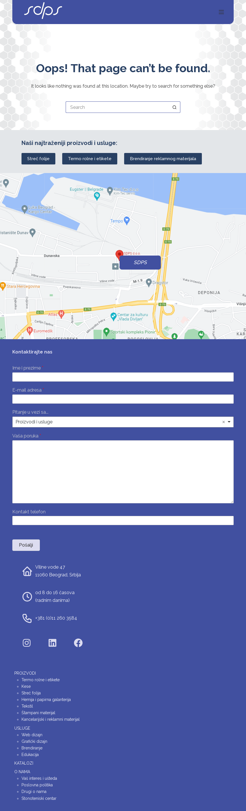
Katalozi (23, 763)
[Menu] (221, 12)
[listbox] (123, 422)
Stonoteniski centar (39, 798)
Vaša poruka (26, 436)
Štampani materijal (38, 712)
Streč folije (38, 158)
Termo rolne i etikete (90, 158)
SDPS (140, 262)
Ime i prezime (27, 368)
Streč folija (31, 693)
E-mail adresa (28, 390)
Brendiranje (32, 748)
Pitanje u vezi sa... (30, 412)
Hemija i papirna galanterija (46, 699)
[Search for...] (117, 107)
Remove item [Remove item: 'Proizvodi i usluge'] (224, 422)
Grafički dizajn (34, 741)
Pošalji (26, 545)
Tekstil (27, 706)
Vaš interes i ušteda (39, 778)
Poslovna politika (37, 785)
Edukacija (30, 754)
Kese (26, 686)
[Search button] (174, 107)
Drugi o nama (34, 791)
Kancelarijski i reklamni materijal (51, 719)
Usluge (22, 728)
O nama (22, 771)
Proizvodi (25, 673)
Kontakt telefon (29, 512)
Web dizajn (32, 735)
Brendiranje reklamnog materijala (163, 158)
